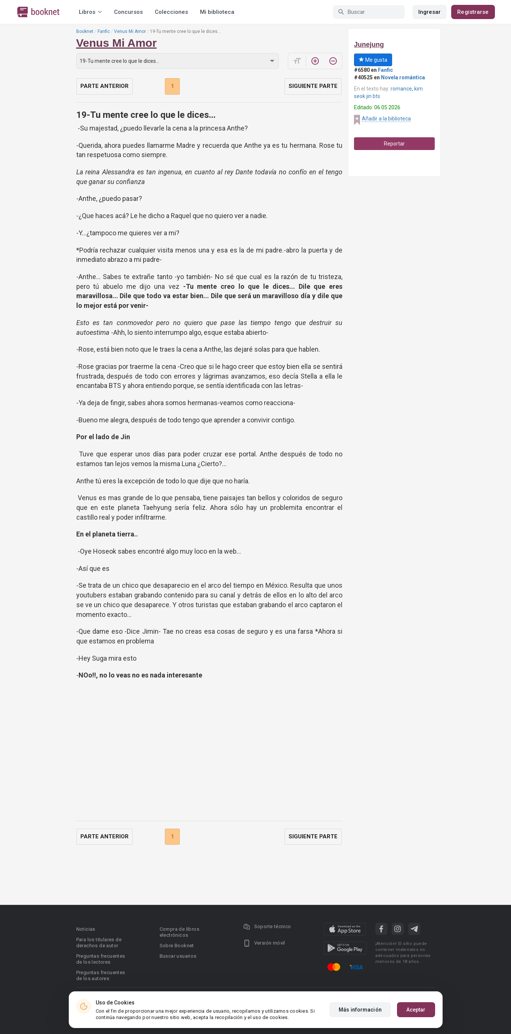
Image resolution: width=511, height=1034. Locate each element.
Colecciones (171, 12)
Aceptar (416, 1010)
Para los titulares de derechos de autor (98, 942)
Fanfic (104, 31)
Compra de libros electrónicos (179, 932)
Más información (360, 1010)
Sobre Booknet (177, 945)
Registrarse (473, 12)
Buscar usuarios (178, 956)
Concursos (128, 12)
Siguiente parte (313, 86)
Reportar (394, 144)
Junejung (369, 44)
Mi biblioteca (217, 12)
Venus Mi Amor (130, 31)
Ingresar (429, 12)
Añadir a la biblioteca (386, 119)
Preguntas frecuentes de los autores (100, 975)
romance (401, 89)
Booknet (84, 31)
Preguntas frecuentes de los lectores (100, 959)
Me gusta (373, 60)
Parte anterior (104, 86)
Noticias (85, 929)
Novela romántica (403, 77)
